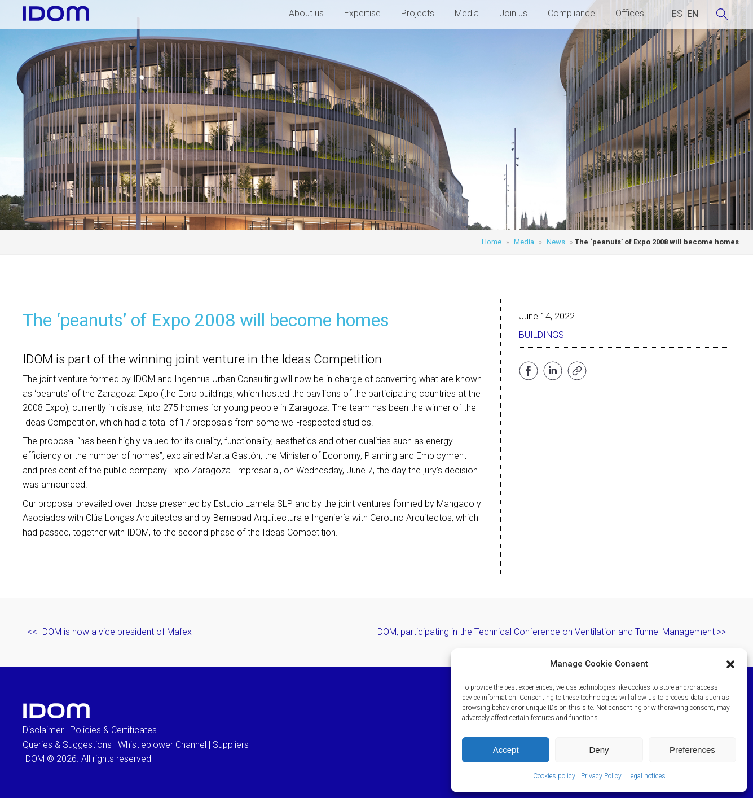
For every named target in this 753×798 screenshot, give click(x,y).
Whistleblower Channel (162, 744)
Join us (513, 13)
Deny (599, 750)
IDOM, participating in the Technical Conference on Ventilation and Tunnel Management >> (550, 631)
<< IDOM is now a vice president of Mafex (109, 631)
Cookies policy (554, 776)
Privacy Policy (601, 776)
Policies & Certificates (113, 730)
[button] (730, 664)
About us (306, 13)
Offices (629, 13)
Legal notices (646, 776)
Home (491, 242)
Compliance (571, 13)
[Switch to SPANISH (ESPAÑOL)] (677, 14)
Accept (506, 750)
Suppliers (231, 744)
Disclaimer (43, 730)
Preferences (692, 750)
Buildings (541, 335)
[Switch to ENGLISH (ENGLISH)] (692, 14)
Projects (417, 13)
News (556, 242)
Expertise (362, 13)
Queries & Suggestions (67, 744)
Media (467, 13)
